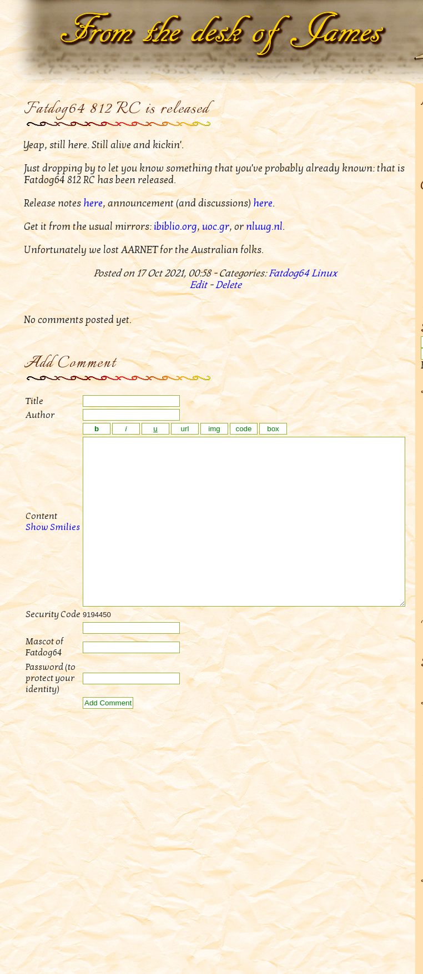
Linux (324, 273)
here (93, 203)
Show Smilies (41, 544)
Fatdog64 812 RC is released (116, 109)
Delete (228, 285)
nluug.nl (264, 227)
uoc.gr (215, 227)
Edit (198, 285)
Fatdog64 (289, 273)
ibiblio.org (175, 227)
